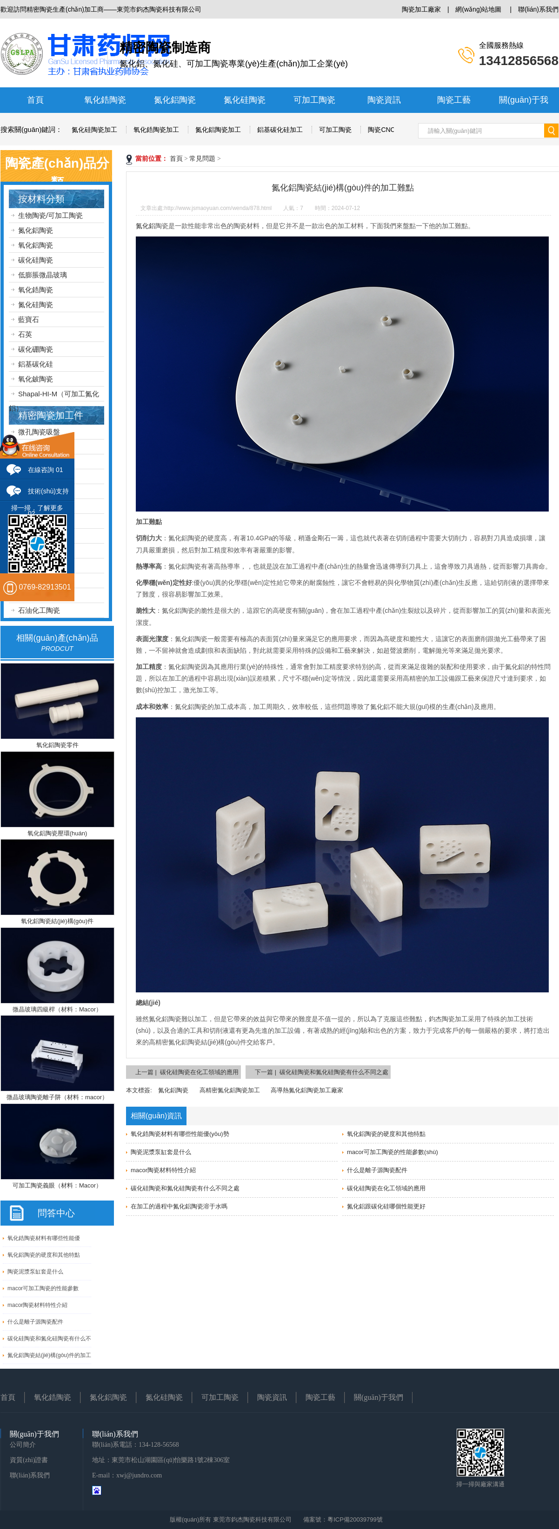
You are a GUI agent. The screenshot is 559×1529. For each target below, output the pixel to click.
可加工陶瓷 (314, 100)
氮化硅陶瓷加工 (94, 129)
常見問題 (202, 158)
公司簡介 (23, 1444)
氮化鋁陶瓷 (175, 100)
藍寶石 (28, 319)
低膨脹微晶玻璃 (42, 275)
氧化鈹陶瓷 (35, 379)
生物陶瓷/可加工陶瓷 (50, 215)
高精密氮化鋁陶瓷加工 (230, 1090)
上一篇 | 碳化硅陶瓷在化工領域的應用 (187, 1072)
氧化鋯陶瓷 (105, 100)
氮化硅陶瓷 (245, 100)
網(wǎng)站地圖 (478, 9)
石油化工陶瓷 (39, 610)
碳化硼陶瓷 (35, 349)
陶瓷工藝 (454, 100)
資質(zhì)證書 (29, 1460)
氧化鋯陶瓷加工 (156, 129)
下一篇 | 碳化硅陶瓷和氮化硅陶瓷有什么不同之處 (321, 1072)
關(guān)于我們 (378, 1397)
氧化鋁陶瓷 (35, 245)
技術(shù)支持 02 (48, 494)
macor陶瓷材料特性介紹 (37, 1305)
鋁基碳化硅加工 (280, 129)
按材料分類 (41, 199)
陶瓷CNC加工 (388, 129)
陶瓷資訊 (384, 100)
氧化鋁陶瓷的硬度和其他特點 (43, 1255)
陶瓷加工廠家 (421, 9)
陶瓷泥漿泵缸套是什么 (35, 1271)
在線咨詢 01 (45, 469)
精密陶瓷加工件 (50, 415)
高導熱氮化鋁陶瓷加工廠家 (307, 1090)
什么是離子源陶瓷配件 (35, 1322)
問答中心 (56, 1213)
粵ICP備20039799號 (355, 1519)
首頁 (35, 100)
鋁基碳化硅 (35, 364)
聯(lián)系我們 (538, 9)
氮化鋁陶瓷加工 (218, 129)
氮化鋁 (145, 226)
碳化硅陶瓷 (35, 260)
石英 (25, 334)
